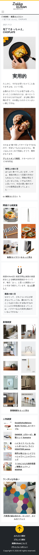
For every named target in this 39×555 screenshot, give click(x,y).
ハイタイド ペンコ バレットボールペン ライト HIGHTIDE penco (24, 446)
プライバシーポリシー (19, 547)
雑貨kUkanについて (19, 543)
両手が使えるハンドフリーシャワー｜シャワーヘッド (25, 456)
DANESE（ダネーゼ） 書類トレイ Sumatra (25, 436)
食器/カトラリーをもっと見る (19, 257)
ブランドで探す (19, 539)
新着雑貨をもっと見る (19, 410)
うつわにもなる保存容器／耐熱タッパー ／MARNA (25, 466)
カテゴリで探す (19, 536)
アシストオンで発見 (11, 158)
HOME (4, 16)
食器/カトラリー (17, 16)
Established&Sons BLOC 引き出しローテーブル (25, 426)
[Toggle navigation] (2, 11)
